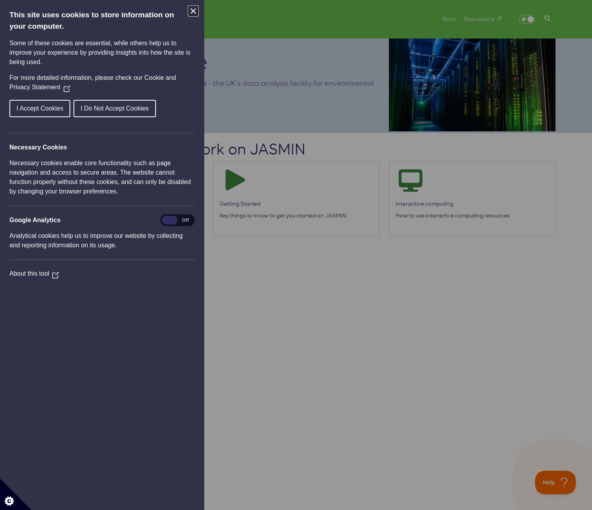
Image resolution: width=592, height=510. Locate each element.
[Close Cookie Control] (193, 11)
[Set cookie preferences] (15, 494)
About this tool (34, 273)
